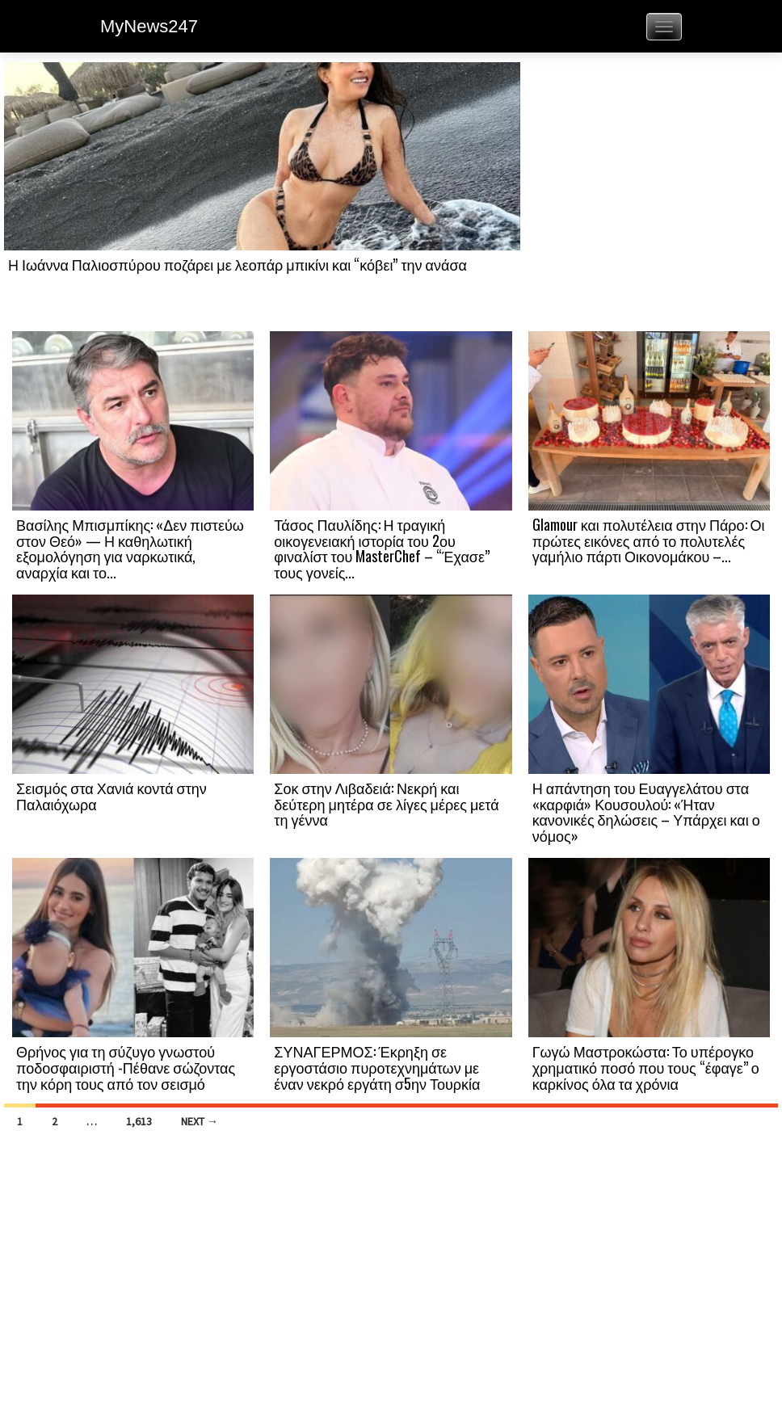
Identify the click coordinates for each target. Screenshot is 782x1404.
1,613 (139, 1121)
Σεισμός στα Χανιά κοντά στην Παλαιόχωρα (111, 795)
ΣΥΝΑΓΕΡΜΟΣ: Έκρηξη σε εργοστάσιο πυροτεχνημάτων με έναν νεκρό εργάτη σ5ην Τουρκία (377, 1067)
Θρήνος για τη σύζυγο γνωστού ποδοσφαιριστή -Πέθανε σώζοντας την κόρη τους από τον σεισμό (125, 1067)
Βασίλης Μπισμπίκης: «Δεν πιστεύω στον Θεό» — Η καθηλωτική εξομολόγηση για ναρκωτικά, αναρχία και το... (130, 548)
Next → (199, 1121)
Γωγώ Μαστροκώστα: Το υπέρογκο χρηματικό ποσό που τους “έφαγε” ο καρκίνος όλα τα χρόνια (645, 1067)
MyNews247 (149, 26)
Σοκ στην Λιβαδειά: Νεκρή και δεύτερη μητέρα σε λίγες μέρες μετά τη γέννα (386, 803)
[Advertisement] (649, 195)
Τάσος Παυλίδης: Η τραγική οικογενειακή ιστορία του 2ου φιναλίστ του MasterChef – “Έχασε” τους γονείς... (382, 548)
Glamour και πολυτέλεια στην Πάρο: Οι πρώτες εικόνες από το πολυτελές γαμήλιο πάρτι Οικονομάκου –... (648, 540)
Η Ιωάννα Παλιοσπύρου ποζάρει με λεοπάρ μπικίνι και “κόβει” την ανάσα (237, 264)
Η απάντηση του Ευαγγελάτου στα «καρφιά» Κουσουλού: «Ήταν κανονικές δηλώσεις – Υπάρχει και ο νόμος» (646, 811)
